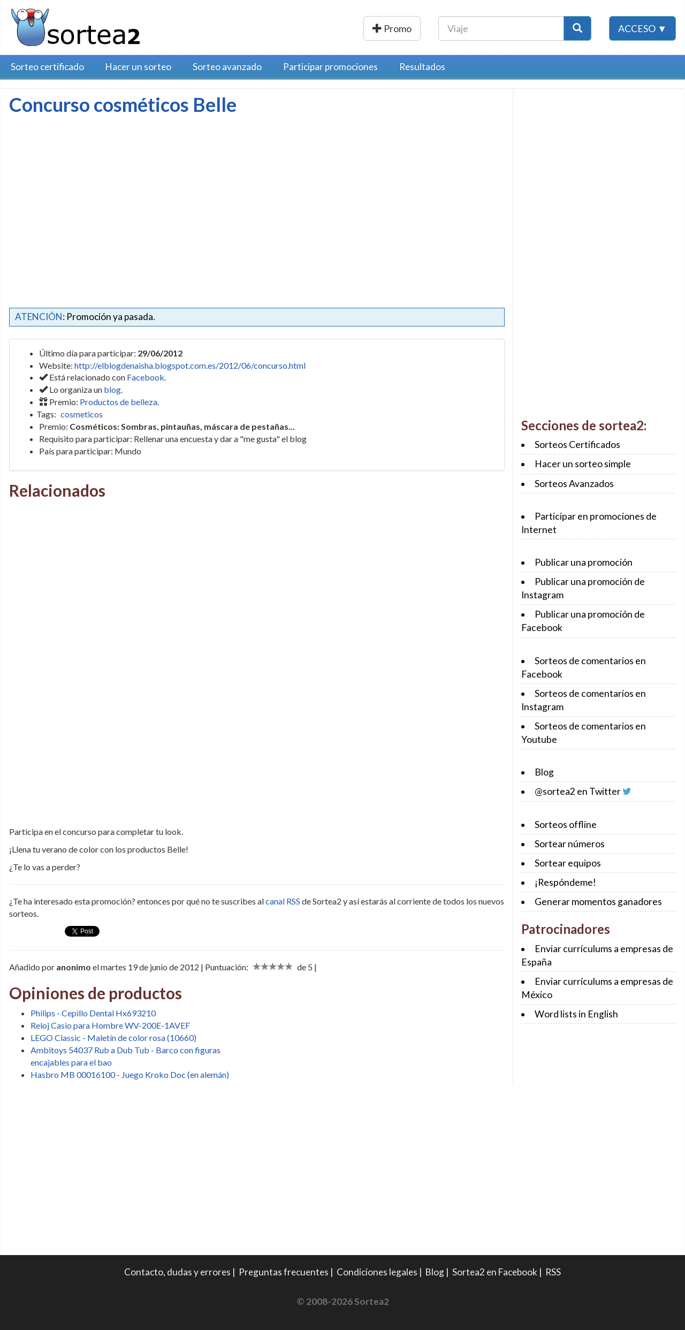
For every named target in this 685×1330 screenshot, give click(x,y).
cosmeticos (81, 414)
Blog (544, 772)
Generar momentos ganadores (598, 901)
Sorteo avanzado (227, 66)
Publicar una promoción (363, 28)
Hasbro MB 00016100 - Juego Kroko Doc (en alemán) (130, 1074)
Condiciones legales (377, 1272)
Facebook (145, 377)
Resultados (422, 66)
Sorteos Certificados (577, 444)
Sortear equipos (568, 863)
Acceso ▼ (642, 28)
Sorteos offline (566, 824)
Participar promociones (330, 66)
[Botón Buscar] (577, 28)
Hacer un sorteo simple (583, 463)
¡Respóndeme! (565, 882)
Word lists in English (576, 1014)
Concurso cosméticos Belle (123, 104)
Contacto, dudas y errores (177, 1272)
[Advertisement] (99, 195)
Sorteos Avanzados (574, 483)
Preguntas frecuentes (284, 1272)
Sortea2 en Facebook (494, 1272)
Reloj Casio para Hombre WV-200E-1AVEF (110, 1025)
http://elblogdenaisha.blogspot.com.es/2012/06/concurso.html (190, 365)
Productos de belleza (118, 402)
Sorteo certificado (47, 66)
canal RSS (282, 901)
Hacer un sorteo (138, 66)
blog (112, 389)
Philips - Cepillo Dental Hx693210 (93, 1013)
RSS (553, 1272)
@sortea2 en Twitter (578, 791)
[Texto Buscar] (501, 28)
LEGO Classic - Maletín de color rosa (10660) (113, 1037)
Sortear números (570, 843)
